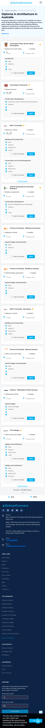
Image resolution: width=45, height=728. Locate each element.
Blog (3, 582)
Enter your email (8, 702)
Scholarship (5, 568)
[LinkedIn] (21, 510)
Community (5, 571)
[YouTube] (16, 510)
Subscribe (15, 711)
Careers (4, 585)
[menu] (41, 2)
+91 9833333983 (11, 540)
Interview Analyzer (7, 648)
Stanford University (7, 607)
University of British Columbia (10, 633)
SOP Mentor (5, 655)
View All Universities (8, 638)
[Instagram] (7, 510)
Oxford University (7, 604)
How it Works (6, 557)
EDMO (4, 564)
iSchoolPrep (5, 578)
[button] (37, 721)
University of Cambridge (9, 615)
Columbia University (8, 626)
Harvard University (7, 600)
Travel (3, 669)
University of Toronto (8, 611)
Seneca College (6, 630)
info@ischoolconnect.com (16, 546)
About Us (4, 561)
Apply (31, 73)
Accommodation (7, 666)
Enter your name (8, 694)
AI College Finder (7, 651)
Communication (6, 673)
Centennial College (7, 622)
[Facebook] (3, 510)
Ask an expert (6, 575)
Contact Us (5, 589)
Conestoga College (8, 618)
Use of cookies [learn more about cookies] (19, 725)
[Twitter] (12, 510)
